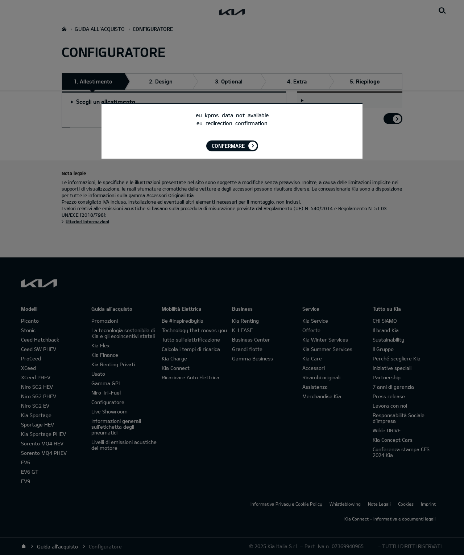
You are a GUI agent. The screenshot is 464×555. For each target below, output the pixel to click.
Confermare (228, 146)
